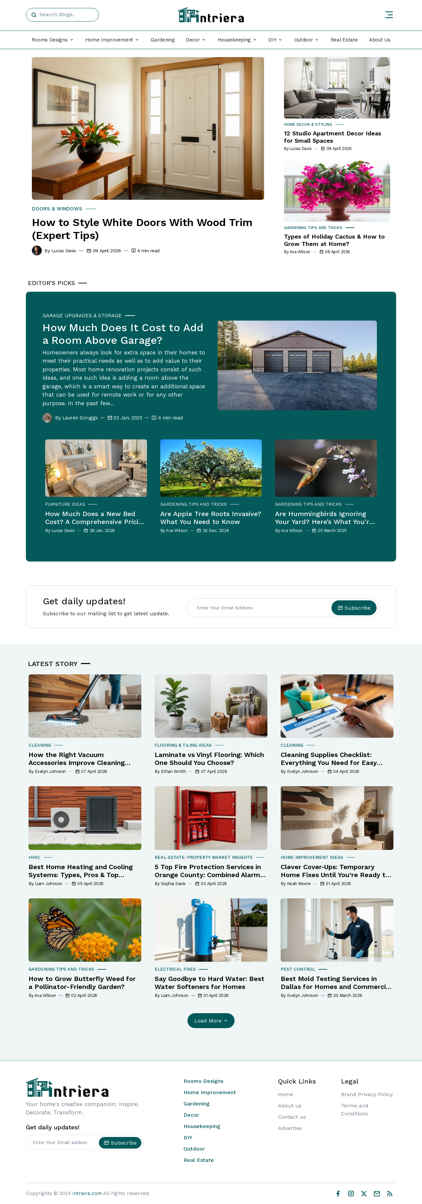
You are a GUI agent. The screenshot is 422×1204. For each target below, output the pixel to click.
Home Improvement (209, 1092)
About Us (379, 40)
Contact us (292, 1117)
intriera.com (87, 1193)
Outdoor (194, 1149)
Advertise (290, 1128)
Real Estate (344, 40)
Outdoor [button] (303, 40)
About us (290, 1105)
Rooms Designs (203, 1081)
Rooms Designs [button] (49, 40)
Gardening (163, 40)
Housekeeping (201, 1126)
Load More (211, 1020)
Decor (191, 1115)
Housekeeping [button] (234, 40)
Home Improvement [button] (109, 40)
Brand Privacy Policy (367, 1094)
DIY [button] (272, 40)
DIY (187, 1137)
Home (285, 1094)
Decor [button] (193, 40)
